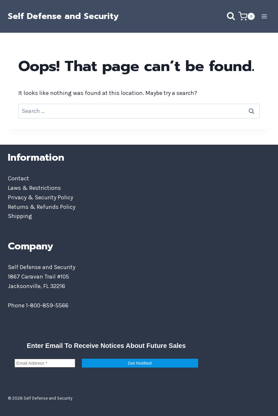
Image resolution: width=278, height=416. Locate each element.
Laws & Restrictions (34, 187)
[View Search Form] (224, 16)
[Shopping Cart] (246, 16)
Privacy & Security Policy (40, 197)
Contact (18, 178)
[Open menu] (264, 16)
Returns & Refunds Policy (41, 206)
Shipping (20, 216)
